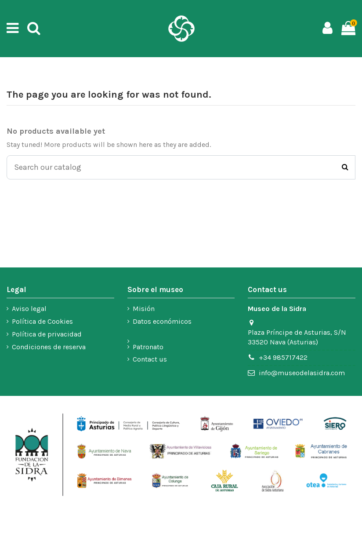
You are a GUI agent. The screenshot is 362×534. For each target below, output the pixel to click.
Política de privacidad (47, 334)
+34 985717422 (283, 357)
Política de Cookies (42, 321)
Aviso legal (29, 308)
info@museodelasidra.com (302, 373)
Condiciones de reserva (49, 347)
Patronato (148, 347)
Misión (144, 308)
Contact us (150, 359)
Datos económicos (162, 321)
